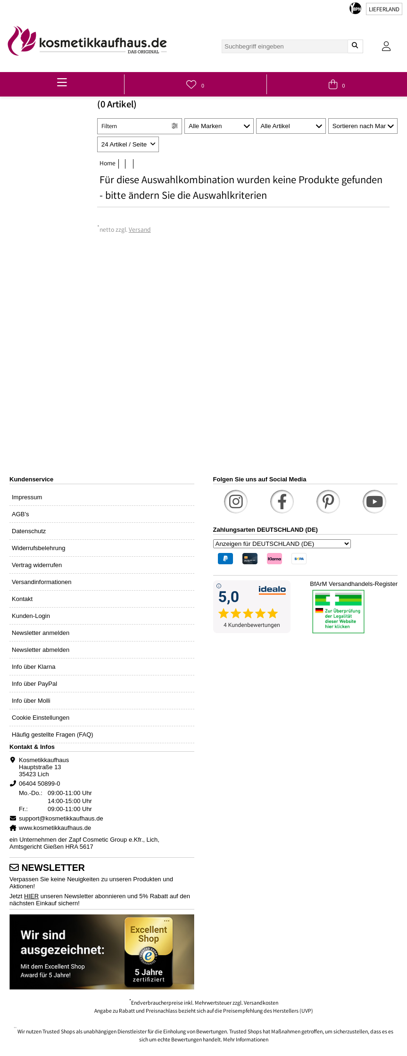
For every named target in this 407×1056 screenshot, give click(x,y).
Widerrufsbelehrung (38, 548)
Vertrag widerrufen (37, 565)
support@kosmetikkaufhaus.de (61, 818)
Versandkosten (261, 1003)
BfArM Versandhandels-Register (354, 583)
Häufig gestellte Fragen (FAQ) (52, 734)
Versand (140, 230)
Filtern (109, 126)
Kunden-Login (31, 615)
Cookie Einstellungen (40, 717)
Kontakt (22, 598)
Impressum (27, 497)
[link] (87, 41)
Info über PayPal (34, 683)
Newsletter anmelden (40, 632)
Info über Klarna (34, 666)
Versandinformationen (41, 581)
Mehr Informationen (245, 1040)
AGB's (20, 514)
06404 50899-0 (39, 783)
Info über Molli (31, 700)
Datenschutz (29, 531)
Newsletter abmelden (40, 649)
